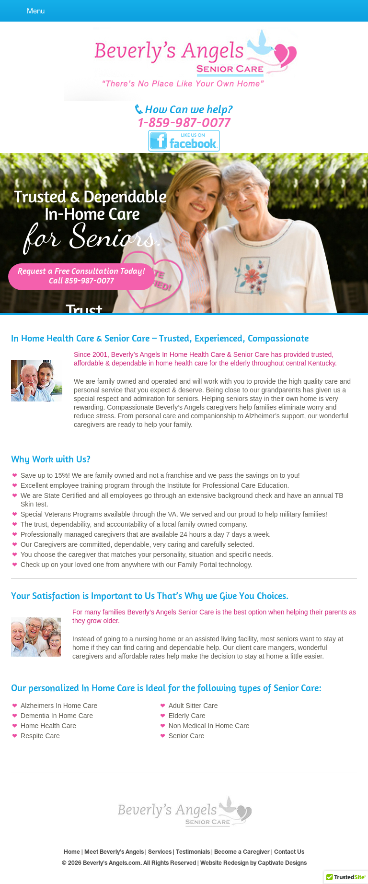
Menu (36, 11)
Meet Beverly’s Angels (114, 851)
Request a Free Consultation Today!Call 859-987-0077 (81, 276)
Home (72, 851)
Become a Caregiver (242, 851)
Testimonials (193, 851)
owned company (221, 524)
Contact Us (289, 851)
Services (160, 851)
